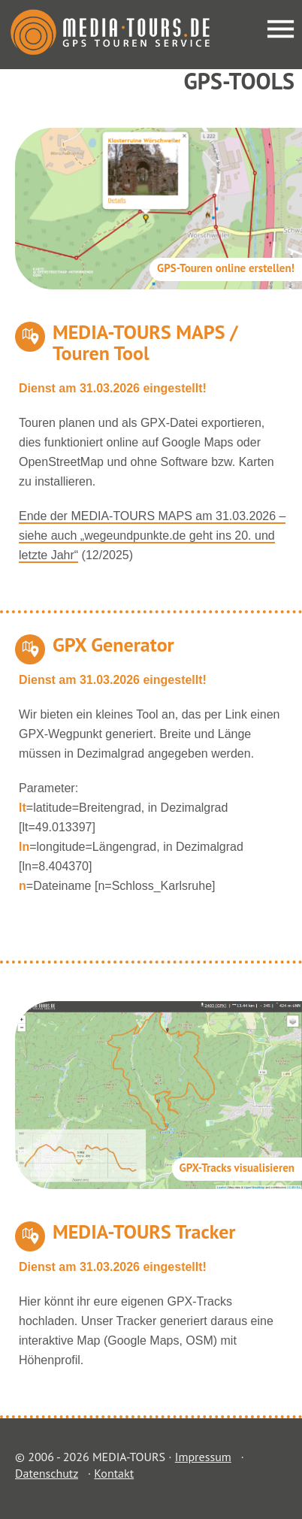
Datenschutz (46, 1473)
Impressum (203, 1456)
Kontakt (114, 1473)
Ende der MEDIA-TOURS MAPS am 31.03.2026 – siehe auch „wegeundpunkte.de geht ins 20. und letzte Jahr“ (152, 535)
